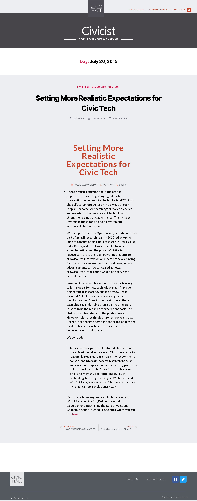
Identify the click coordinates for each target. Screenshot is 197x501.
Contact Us (179, 10)
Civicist (80, 119)
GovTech (115, 87)
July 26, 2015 (98, 119)
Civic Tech (82, 87)
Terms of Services (155, 479)
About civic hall (137, 10)
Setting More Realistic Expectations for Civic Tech (98, 103)
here (75, 414)
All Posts (153, 10)
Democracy (99, 87)
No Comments (120, 119)
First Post (165, 10)
